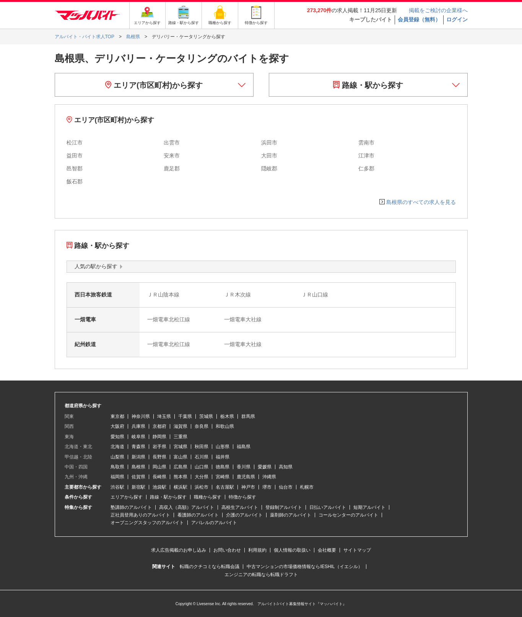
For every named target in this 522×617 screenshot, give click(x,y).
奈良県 (201, 426)
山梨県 (117, 457)
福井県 (222, 457)
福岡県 (117, 476)
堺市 (267, 487)
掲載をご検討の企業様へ (438, 10)
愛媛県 (265, 467)
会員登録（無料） (419, 19)
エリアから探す (127, 497)
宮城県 (180, 446)
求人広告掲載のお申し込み (178, 550)
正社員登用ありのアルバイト (140, 515)
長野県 (159, 457)
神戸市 (248, 487)
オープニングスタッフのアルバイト (147, 522)
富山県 (180, 457)
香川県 (243, 467)
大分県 (201, 476)
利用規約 (257, 550)
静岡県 (159, 436)
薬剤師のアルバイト (290, 515)
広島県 (180, 467)
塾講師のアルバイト (131, 507)
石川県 (201, 457)
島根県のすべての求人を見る (421, 202)
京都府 (159, 426)
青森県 (138, 446)
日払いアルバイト (327, 507)
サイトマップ (357, 550)
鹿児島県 (246, 476)
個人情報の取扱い (292, 550)
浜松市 (201, 487)
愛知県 (117, 436)
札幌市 (307, 487)
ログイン (457, 19)
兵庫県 (138, 426)
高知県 (286, 467)
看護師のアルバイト (198, 515)
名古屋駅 (225, 487)
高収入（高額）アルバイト (186, 507)
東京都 (117, 416)
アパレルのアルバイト (214, 522)
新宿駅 (138, 487)
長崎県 (159, 476)
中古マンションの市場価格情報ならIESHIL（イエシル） (304, 566)
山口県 (201, 467)
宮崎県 (222, 476)
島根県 (138, 467)
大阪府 (117, 426)
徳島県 (222, 467)
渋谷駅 (117, 487)
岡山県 (159, 467)
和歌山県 (225, 426)
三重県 (180, 436)
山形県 (222, 446)
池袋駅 (159, 487)
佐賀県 (138, 476)
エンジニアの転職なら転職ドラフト (261, 574)
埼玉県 (164, 416)
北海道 (117, 446)
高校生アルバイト (239, 507)
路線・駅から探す (368, 85)
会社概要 (327, 550)
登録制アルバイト (283, 507)
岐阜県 (138, 436)
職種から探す (207, 497)
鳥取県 (117, 467)
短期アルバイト (369, 507)
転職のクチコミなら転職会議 (209, 566)
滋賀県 (180, 426)
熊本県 (180, 476)
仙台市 (286, 487)
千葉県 (185, 416)
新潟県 (138, 457)
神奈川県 (141, 416)
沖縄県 (269, 476)
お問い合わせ (227, 550)
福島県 (243, 446)
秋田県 (201, 446)
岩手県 (159, 446)
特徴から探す (242, 497)
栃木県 (227, 416)
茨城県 (206, 416)
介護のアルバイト (244, 515)
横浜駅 (180, 487)
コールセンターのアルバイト (348, 515)
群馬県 (248, 416)
